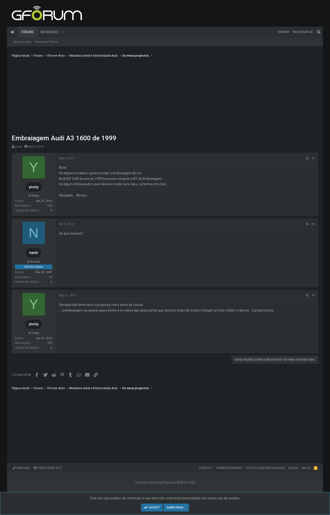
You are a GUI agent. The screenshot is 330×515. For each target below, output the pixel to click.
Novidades (50, 32)
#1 (313, 158)
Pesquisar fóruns (46, 42)
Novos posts (22, 42)
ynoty (18, 146)
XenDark (21, 468)
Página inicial (12, 32)
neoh (33, 252)
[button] (62, 32)
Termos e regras (229, 468)
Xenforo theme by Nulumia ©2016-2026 (165, 482)
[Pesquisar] (319, 32)
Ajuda (293, 468)
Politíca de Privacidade (265, 468)
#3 (313, 295)
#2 (313, 224)
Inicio (306, 468)
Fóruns (27, 32)
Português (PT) (47, 468)
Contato (206, 468)
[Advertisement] (165, 94)
